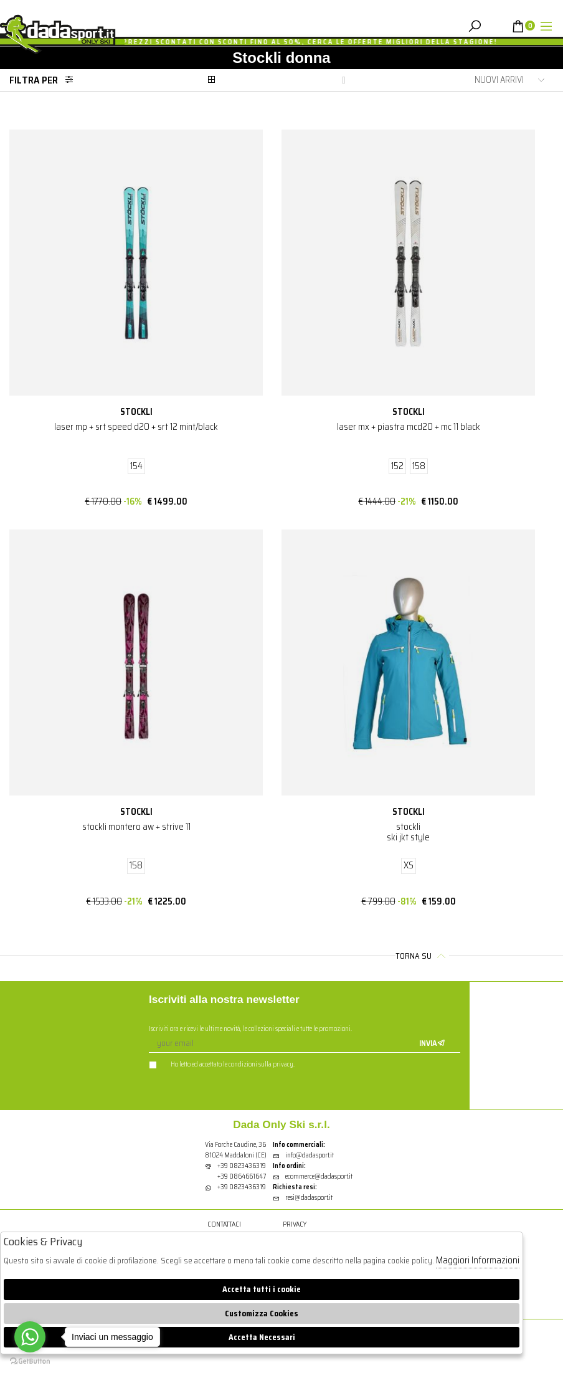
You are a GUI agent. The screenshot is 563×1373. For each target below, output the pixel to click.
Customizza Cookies (261, 1313)
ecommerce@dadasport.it (312, 1176)
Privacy (294, 1224)
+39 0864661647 (241, 1176)
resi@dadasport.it (303, 1197)
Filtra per (44, 80)
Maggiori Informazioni (477, 1260)
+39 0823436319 (241, 1166)
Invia (432, 1043)
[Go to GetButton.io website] (30, 1360)
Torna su (422, 955)
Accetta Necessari (262, 1337)
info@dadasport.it (303, 1155)
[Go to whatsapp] (29, 1336)
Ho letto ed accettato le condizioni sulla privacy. (222, 1064)
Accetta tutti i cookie (261, 1289)
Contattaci (224, 1224)
